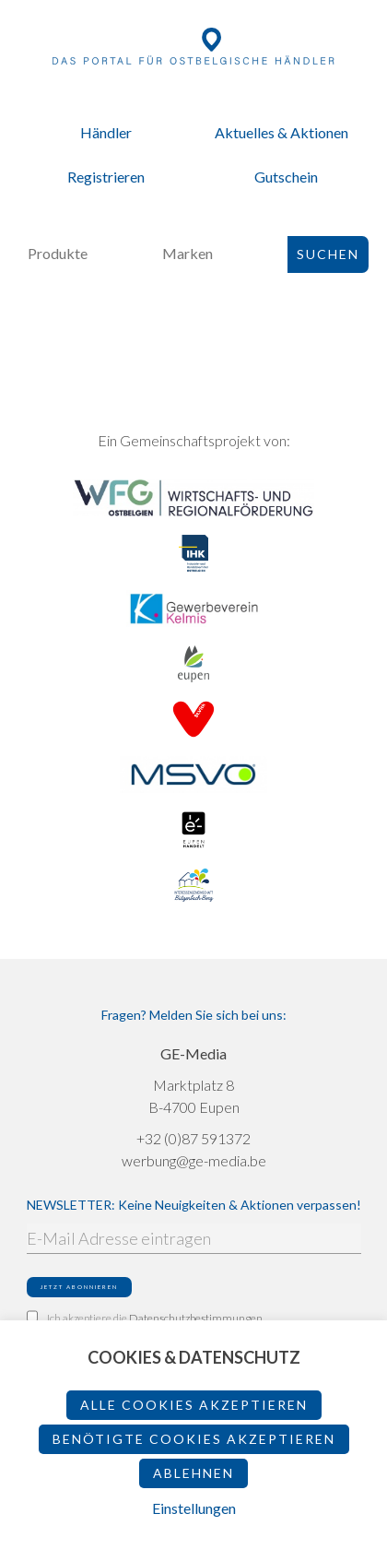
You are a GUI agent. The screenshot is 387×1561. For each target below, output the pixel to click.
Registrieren (106, 176)
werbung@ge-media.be (194, 1160)
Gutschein (286, 176)
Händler (106, 132)
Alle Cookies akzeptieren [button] (194, 1405)
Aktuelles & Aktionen (281, 132)
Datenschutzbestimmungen (196, 1318)
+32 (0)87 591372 (193, 1138)
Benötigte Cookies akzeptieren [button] (194, 1439)
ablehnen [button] (193, 1473)
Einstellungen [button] (194, 1508)
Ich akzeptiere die (145, 1317)
